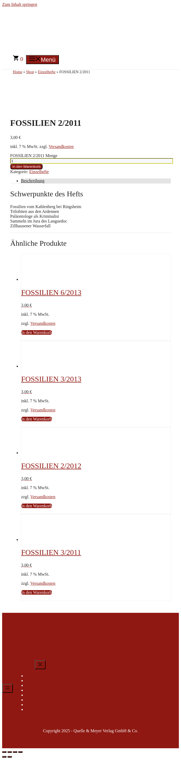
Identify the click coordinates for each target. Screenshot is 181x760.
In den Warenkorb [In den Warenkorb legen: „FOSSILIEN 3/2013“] (36, 419)
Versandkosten (61, 146)
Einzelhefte (39, 171)
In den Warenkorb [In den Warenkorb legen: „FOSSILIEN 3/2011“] (36, 592)
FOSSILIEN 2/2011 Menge (33, 155)
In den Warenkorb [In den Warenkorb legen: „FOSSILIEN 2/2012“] (36, 506)
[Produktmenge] (91, 161)
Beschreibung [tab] (32, 180)
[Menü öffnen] (7, 688)
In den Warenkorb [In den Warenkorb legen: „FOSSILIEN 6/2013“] (36, 332)
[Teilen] (15, 752)
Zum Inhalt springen (19, 4)
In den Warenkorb (26, 167)
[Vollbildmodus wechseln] (9, 752)
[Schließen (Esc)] (20, 752)
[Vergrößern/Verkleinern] (4, 752)
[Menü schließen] (40, 664)
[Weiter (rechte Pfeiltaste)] (9, 757)
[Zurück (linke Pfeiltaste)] (4, 757)
